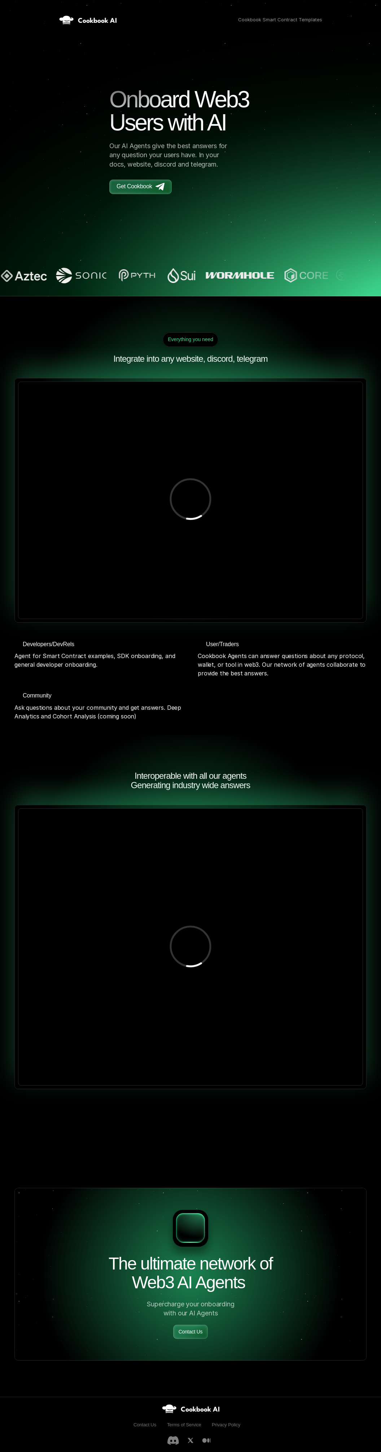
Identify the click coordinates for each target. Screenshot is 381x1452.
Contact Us (144, 1424)
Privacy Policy (226, 1424)
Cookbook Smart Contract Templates (280, 19)
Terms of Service (184, 1424)
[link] (191, 1409)
